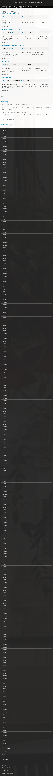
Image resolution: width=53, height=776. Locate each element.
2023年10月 (4, 214)
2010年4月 (4, 634)
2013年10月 (4, 525)
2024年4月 (4, 198)
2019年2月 (4, 359)
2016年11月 (4, 429)
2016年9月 (4, 434)
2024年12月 (4, 177)
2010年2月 (4, 639)
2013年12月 (4, 520)
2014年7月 (4, 502)
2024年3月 (4, 201)
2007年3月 (4, 725)
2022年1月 (4, 268)
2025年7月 (4, 159)
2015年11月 (4, 460)
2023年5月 (4, 227)
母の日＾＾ (5, 61)
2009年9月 (4, 652)
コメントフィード (6, 767)
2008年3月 (4, 699)
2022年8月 (4, 250)
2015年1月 (4, 486)
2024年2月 (4, 203)
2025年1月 (4, 175)
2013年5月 (4, 538)
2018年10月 (4, 369)
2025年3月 (4, 170)
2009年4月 (4, 665)
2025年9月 (4, 154)
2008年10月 (4, 681)
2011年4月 (4, 603)
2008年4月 (4, 696)
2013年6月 (4, 535)
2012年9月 (4, 559)
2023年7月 (4, 222)
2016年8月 (4, 437)
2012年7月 (4, 564)
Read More (5, 26)
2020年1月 (4, 330)
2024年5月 (4, 196)
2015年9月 (4, 465)
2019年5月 (4, 351)
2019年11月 (4, 336)
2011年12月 (4, 582)
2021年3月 (4, 294)
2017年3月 (4, 419)
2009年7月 (4, 657)
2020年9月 (4, 310)
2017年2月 (4, 421)
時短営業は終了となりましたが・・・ (14, 46)
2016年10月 (4, 432)
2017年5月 (4, 413)
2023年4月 (4, 229)
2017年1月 (4, 424)
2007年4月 (4, 722)
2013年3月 (4, 543)
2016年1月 (4, 455)
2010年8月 (4, 624)
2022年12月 (4, 240)
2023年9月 (4, 216)
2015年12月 (4, 458)
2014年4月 (4, 509)
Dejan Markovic (10, 773)
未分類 (30, 16)
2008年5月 (4, 694)
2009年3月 (4, 668)
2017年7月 (4, 408)
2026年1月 (4, 144)
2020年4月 (4, 323)
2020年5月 (4, 320)
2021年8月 (4, 281)
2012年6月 (4, 567)
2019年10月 (4, 338)
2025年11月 (4, 149)
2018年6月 (4, 380)
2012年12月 (4, 551)
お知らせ (4, 751)
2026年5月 (4, 133)
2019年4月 (4, 354)
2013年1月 (4, 548)
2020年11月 (4, 305)
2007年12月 (4, 707)
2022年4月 (4, 260)
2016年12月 (4, 426)
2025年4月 (4, 167)
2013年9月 (4, 528)
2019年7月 (4, 346)
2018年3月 (4, 388)
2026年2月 (4, 141)
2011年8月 (4, 592)
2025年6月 (4, 162)
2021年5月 (4, 289)
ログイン (4, 762)
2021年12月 (4, 271)
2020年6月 (4, 317)
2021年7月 (4, 284)
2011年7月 (4, 595)
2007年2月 (4, 727)
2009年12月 (4, 644)
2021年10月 (4, 276)
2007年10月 (4, 712)
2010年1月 (4, 642)
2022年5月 (4, 258)
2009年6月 (4, 660)
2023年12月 (4, 209)
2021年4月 (4, 292)
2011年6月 (4, 598)
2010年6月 (4, 629)
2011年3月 (4, 605)
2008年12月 (4, 675)
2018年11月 (4, 367)
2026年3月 (4, 139)
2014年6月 (4, 504)
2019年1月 (4, 362)
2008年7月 (4, 688)
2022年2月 (4, 266)
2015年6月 (4, 473)
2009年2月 (4, 670)
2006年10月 (4, 738)
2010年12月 (4, 613)
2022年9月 (4, 247)
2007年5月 (4, 720)
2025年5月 (4, 164)
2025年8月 (4, 157)
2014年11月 (4, 491)
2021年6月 (4, 286)
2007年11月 (4, 709)
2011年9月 (4, 590)
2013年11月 (4, 522)
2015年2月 (4, 484)
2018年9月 (4, 372)
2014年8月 (4, 499)
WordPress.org (5, 770)
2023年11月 (4, 211)
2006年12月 (4, 733)
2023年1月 (4, 237)
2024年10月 (4, 183)
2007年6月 (4, 717)
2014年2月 (4, 515)
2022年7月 (4, 253)
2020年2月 (4, 328)
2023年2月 (4, 234)
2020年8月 (4, 312)
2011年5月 (4, 600)
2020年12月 (4, 302)
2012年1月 (4, 579)
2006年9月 (4, 740)
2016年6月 (4, 442)
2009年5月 (4, 662)
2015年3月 (4, 481)
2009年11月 (4, 647)
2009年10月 (4, 650)
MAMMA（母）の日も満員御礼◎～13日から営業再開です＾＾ (15, 112)
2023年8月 (4, 219)
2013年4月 (4, 541)
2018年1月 (4, 393)
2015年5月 (4, 476)
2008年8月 (4, 686)
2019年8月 (4, 343)
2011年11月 (4, 585)
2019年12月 (4, 333)
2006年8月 (4, 743)
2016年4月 (4, 447)
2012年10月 (4, 556)
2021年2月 (4, 297)
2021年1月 (4, 299)
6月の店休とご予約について (10, 14)
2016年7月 (4, 439)
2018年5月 (4, 382)
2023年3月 (4, 232)
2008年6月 (4, 691)
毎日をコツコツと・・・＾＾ (11, 30)
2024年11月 (4, 180)
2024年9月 (4, 185)
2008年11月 (4, 678)
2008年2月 (4, 701)
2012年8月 (4, 561)
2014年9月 (4, 496)
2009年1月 (4, 673)
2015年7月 (4, 471)
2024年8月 (4, 188)
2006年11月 (4, 735)
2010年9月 (4, 621)
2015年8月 (4, 468)
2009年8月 (4, 655)
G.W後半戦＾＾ (6, 77)
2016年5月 (4, 445)
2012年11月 (4, 554)
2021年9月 (4, 279)
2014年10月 (4, 494)
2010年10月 (4, 618)
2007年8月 (4, 714)
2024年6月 (4, 193)
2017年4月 (4, 416)
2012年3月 (4, 574)
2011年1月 (4, 611)
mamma (18, 16)
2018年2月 (4, 390)
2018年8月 (4, 375)
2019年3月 (4, 356)
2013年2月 (4, 546)
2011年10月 (4, 587)
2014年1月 (4, 517)
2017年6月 (4, 411)
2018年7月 (4, 377)
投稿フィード (5, 765)
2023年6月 (4, 224)
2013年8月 (4, 530)
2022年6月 (4, 255)
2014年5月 (4, 507)
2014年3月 (4, 512)
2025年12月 (4, 146)
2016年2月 (4, 452)
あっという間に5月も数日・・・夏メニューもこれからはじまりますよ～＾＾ (18, 104)
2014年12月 (4, 489)
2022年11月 (4, 242)
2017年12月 (4, 395)
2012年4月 (4, 572)
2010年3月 (4, 637)
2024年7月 (4, 190)
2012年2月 (4, 577)
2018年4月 (4, 385)
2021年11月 (4, 273)
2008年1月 (4, 704)
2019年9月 (4, 341)
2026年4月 (4, 136)
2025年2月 (4, 172)
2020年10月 (4, 307)
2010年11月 (4, 616)
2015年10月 (4, 463)
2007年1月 (4, 730)
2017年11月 (4, 398)
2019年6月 (4, 349)
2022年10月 (4, 245)
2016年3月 (4, 450)
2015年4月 (4, 478)
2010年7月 (4, 626)
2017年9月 (4, 403)
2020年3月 (4, 325)
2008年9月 (4, 683)
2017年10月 (4, 400)
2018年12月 (4, 364)
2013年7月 (4, 533)
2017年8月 (4, 406)
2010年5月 (4, 631)
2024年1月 (4, 206)
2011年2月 (4, 608)
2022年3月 (4, 263)
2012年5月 (4, 569)
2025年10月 (4, 151)
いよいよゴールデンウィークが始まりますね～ (12, 119)
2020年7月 (4, 315)
